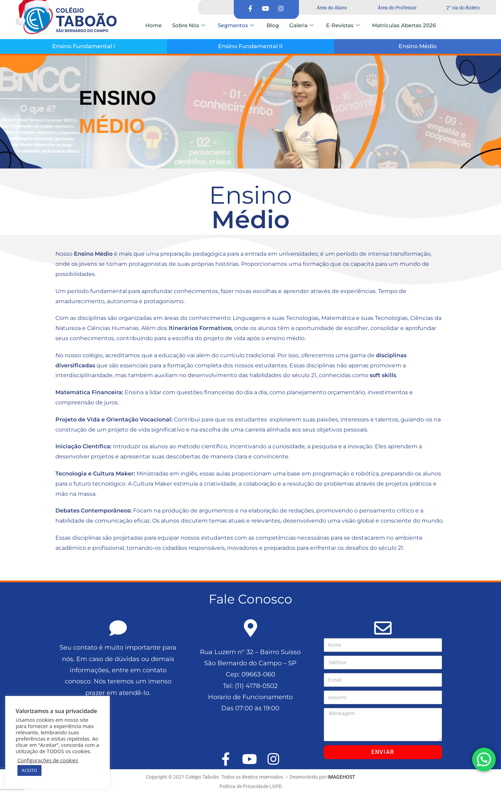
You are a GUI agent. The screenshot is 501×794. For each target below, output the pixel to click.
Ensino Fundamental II (250, 46)
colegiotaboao (75, 565)
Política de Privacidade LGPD (250, 786)
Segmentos (236, 25)
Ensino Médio (418, 46)
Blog (273, 25)
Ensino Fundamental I (83, 46)
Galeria (301, 25)
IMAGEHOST (341, 777)
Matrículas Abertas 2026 (404, 25)
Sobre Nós (188, 25)
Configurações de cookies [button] (47, 760)
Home (153, 25)
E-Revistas (343, 25)
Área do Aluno (332, 7)
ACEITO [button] (29, 770)
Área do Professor (397, 7)
